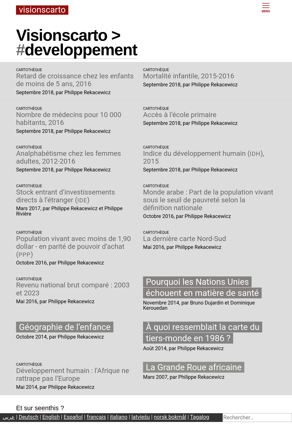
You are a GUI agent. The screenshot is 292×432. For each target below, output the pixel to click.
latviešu (140, 417)
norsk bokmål (170, 417)
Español (73, 417)
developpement (81, 50)
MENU (266, 7)
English (51, 417)
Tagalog (199, 417)
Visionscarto (42, 10)
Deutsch (28, 417)
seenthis (47, 408)
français (96, 417)
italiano (118, 417)
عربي (9, 417)
